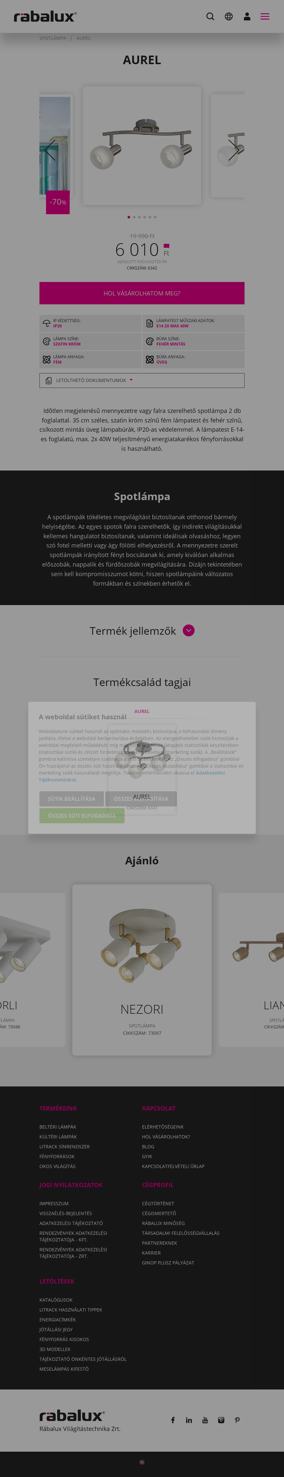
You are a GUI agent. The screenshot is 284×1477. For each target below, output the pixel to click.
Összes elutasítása (141, 769)
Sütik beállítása (71, 769)
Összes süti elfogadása (82, 786)
